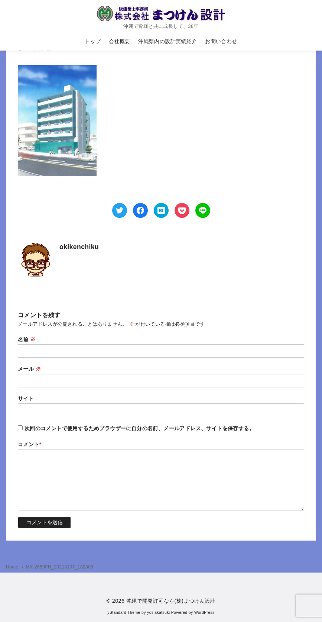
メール (29, 369)
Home (13, 567)
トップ (93, 41)
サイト (26, 399)
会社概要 (119, 41)
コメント (30, 444)
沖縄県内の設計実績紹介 (167, 41)
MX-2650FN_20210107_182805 (59, 567)
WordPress (204, 612)
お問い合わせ (221, 41)
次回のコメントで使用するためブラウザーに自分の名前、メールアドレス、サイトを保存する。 (139, 428)
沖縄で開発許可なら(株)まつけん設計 (171, 601)
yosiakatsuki (158, 612)
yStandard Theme (123, 612)
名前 (27, 339)
